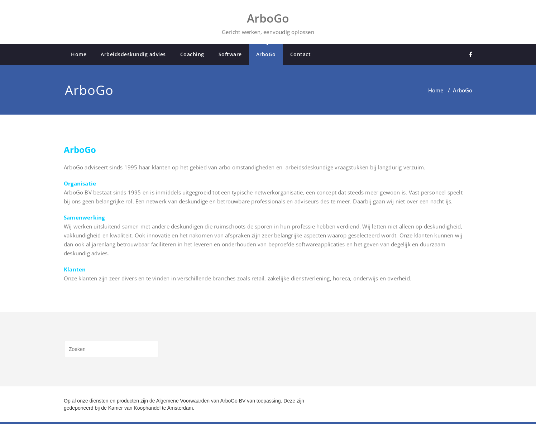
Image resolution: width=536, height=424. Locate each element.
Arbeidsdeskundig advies (133, 54)
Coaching (192, 54)
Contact (300, 54)
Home (78, 54)
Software (230, 54)
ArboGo (266, 54)
